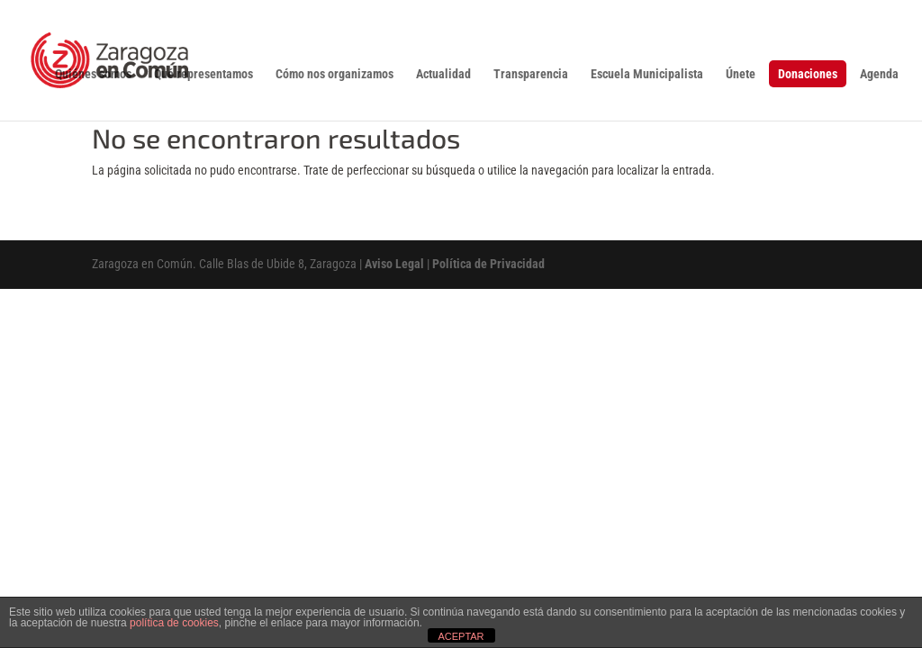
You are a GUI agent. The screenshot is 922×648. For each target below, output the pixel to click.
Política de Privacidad (488, 263)
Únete (740, 74)
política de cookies (174, 622)
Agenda (879, 74)
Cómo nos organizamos (334, 74)
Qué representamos (203, 74)
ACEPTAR (461, 636)
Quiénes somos (93, 74)
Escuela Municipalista (647, 74)
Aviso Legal (394, 263)
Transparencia (530, 74)
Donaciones (807, 74)
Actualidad (443, 74)
